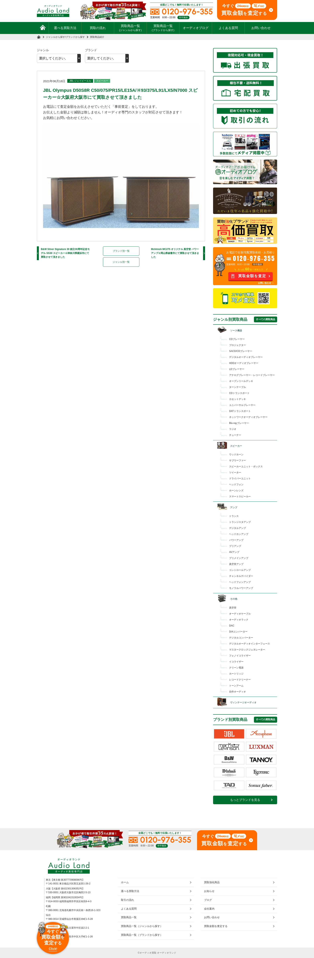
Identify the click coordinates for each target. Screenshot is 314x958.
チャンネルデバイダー (241, 576)
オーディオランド (166, 952)
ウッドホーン (236, 454)
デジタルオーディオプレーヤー (246, 357)
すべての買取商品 (265, 319)
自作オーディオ (237, 691)
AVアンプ (234, 552)
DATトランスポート (240, 411)
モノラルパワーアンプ (241, 588)
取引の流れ (127, 899)
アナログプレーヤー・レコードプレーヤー (252, 375)
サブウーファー (237, 460)
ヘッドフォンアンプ (240, 582)
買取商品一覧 (130, 27)
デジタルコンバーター (241, 637)
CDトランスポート (239, 393)
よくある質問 (228, 28)
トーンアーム (236, 685)
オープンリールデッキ (241, 381)
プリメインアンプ (238, 558)
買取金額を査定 (252, 276)
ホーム (125, 882)
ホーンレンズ (236, 490)
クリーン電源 (236, 667)
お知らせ (209, 891)
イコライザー (236, 661)
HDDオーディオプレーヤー (243, 363)
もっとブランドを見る (245, 799)
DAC (231, 625)
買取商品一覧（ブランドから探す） (142, 934)
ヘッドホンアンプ (238, 534)
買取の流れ (98, 28)
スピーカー (102, 80)
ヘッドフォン (236, 484)
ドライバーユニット (240, 478)
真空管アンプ (236, 564)
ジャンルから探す (55, 37)
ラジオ (232, 429)
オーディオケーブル (240, 613)
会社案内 (209, 908)
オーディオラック (238, 619)
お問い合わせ (261, 28)
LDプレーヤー (236, 369)
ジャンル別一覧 (121, 262)
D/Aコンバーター (238, 631)
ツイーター (235, 472)
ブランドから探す (75, 37)
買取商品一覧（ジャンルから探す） (142, 926)
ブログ (208, 899)
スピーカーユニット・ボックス (246, 466)
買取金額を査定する (215, 926)
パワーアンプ (236, 540)
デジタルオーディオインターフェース (249, 643)
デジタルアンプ (237, 528)
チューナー (235, 435)
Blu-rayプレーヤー (239, 423)
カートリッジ (236, 673)
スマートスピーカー (240, 496)
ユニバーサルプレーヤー (242, 405)
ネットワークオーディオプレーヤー (248, 417)
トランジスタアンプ (240, 522)
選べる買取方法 (65, 28)
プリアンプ (235, 546)
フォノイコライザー (240, 655)
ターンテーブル (237, 387)
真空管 (232, 607)
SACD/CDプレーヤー (240, 351)
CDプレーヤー (237, 339)
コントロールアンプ (240, 570)
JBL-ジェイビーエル (80, 80)
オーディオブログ (195, 28)
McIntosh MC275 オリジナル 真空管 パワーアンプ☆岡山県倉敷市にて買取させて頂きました (175, 253)
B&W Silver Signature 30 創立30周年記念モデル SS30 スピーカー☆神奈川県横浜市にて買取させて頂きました (65, 253)
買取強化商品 (212, 882)
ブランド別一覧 (121, 251)
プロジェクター (237, 345)
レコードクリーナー (240, 679)
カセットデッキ (237, 399)
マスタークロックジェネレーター (247, 649)
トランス (234, 516)
